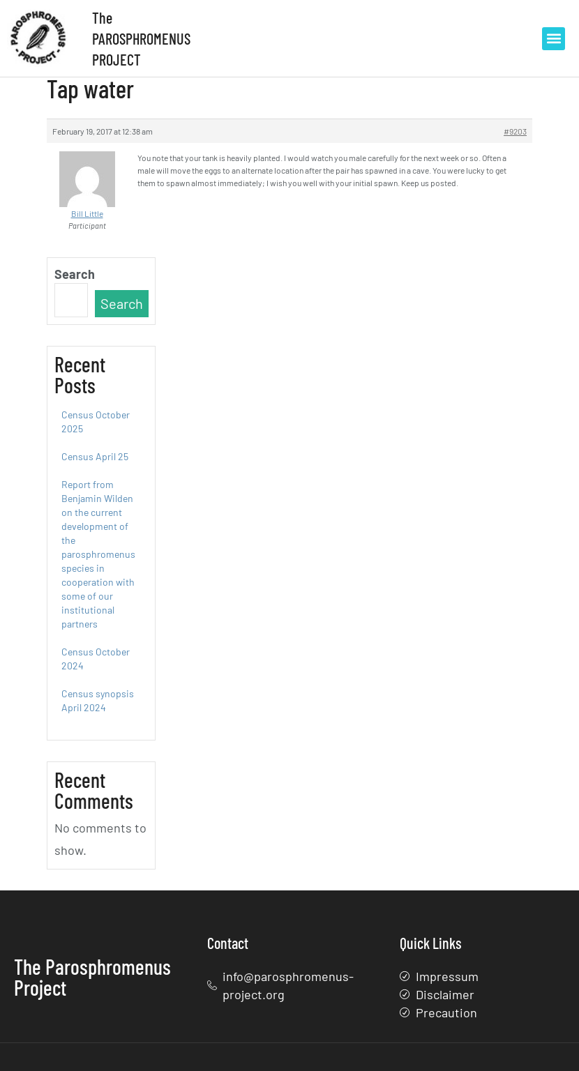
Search (74, 274)
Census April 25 (94, 456)
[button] (553, 38)
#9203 (515, 131)
